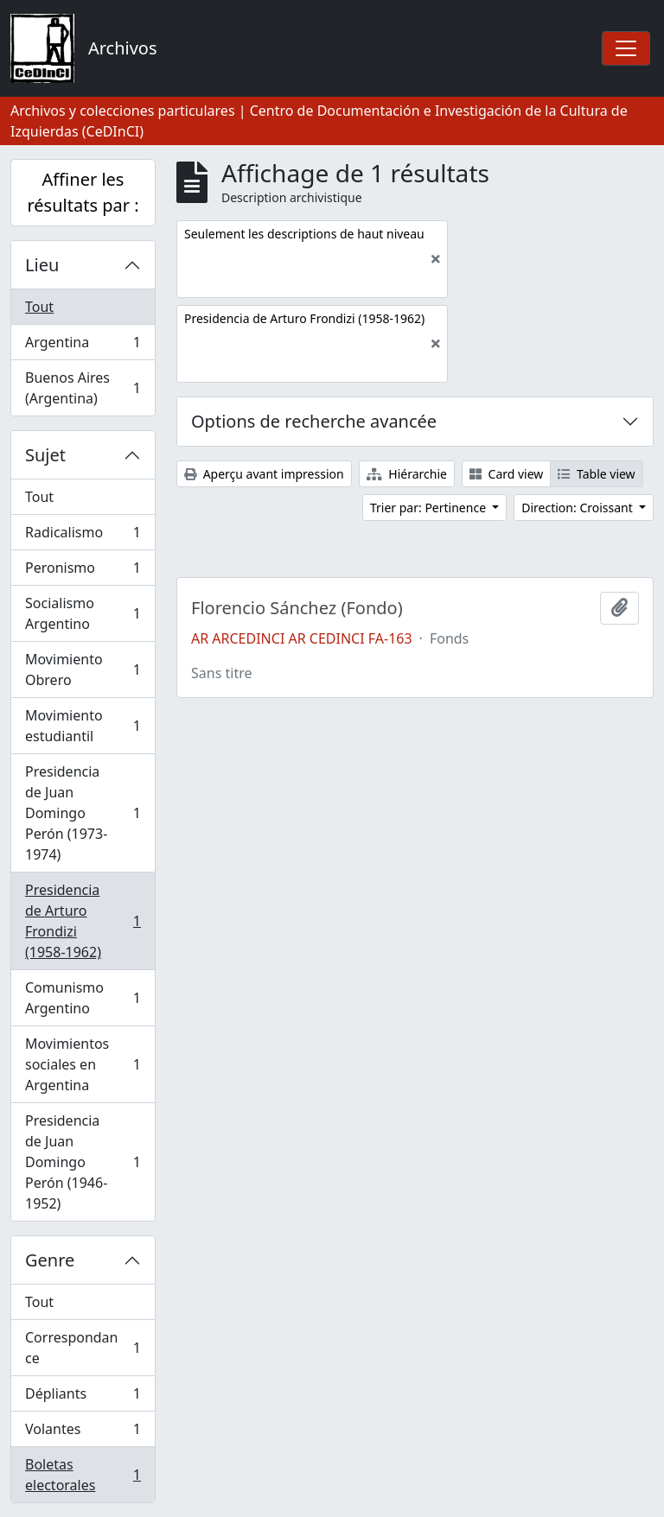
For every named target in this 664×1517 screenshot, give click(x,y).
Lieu (42, 264)
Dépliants (82, 1397)
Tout (39, 306)
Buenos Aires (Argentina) (82, 388)
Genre (49, 1260)
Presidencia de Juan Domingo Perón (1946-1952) (82, 1162)
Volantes (82, 1433)
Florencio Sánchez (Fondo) (297, 608)
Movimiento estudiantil (82, 726)
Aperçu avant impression (264, 474)
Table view (596, 474)
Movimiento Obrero (82, 669)
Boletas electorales (82, 1475)
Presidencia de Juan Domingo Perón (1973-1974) (82, 813)
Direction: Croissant (578, 507)
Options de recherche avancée (314, 421)
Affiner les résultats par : (82, 192)
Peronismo (82, 571)
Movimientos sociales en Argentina (82, 1064)
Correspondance (82, 1348)
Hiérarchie (407, 474)
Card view (506, 474)
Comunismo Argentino (82, 998)
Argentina (82, 346)
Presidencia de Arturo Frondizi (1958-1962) (82, 921)
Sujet (45, 455)
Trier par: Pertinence (429, 507)
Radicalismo (82, 536)
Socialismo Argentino (82, 613)
